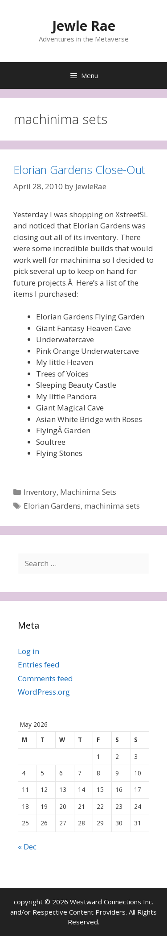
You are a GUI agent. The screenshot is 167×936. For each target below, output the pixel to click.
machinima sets (112, 506)
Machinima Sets (88, 492)
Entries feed (39, 664)
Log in (28, 651)
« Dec (27, 846)
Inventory (40, 492)
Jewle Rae (83, 26)
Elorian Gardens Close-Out (79, 169)
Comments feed (45, 678)
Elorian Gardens (52, 506)
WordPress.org (44, 692)
